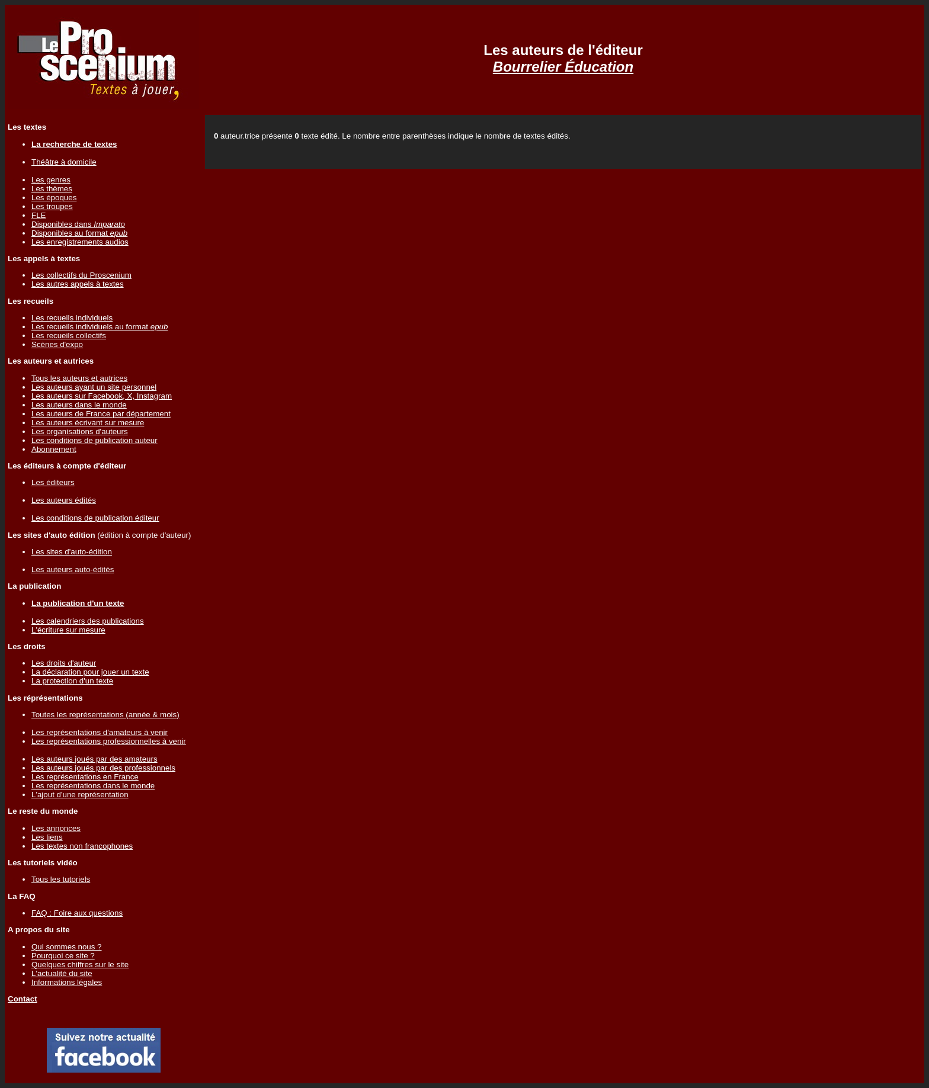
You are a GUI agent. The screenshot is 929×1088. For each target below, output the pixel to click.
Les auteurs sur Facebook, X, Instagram (101, 395)
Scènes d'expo (57, 344)
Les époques (53, 197)
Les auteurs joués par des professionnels (103, 767)
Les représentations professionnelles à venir (108, 741)
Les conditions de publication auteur (94, 440)
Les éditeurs (53, 482)
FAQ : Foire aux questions (77, 913)
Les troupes (52, 206)
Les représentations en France (85, 776)
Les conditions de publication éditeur (95, 517)
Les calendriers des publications (87, 621)
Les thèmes (51, 188)
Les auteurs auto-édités (72, 569)
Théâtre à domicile (64, 162)
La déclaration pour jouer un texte (90, 671)
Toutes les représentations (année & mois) (105, 714)
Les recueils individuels (72, 317)
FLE (38, 215)
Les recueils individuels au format (99, 326)
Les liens (47, 837)
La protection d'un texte (72, 680)
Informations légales (66, 982)
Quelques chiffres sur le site (80, 964)
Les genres (51, 179)
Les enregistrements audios (80, 242)
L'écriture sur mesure (68, 629)
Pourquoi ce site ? (63, 955)
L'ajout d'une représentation (80, 794)
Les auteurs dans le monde (79, 404)
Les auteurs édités (63, 500)
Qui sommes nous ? (66, 946)
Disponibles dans (78, 224)
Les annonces (56, 828)
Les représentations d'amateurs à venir (99, 732)
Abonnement (53, 449)
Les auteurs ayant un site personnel (93, 387)
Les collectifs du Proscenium (81, 275)
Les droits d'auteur (63, 663)
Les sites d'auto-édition (71, 551)
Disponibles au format (79, 233)
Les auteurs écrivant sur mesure (87, 422)
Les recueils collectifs (68, 335)
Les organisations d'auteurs (79, 431)
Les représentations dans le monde (93, 785)
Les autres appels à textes (77, 284)
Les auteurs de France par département (101, 413)
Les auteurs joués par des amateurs (94, 759)
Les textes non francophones (82, 846)
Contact (22, 998)
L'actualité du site (61, 973)
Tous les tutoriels (60, 879)
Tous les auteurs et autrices (79, 378)
